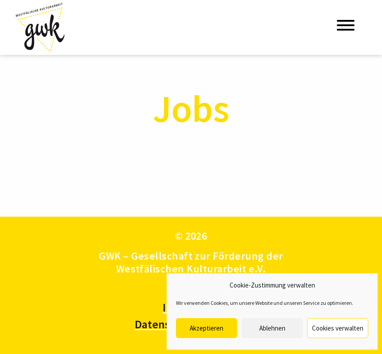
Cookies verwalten (337, 328)
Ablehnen (272, 328)
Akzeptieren (206, 328)
